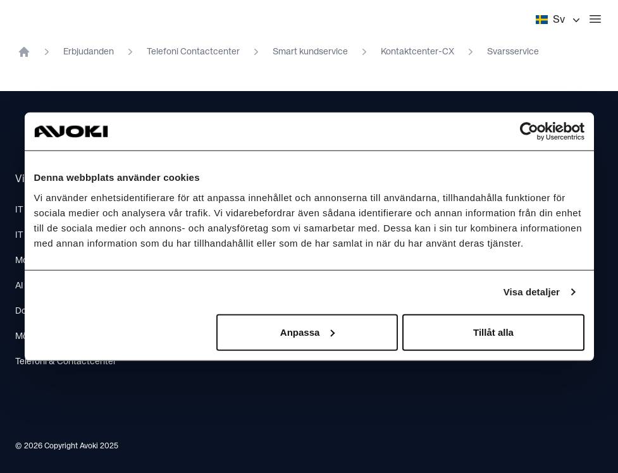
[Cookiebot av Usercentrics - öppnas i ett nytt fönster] (529, 131)
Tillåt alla (493, 331)
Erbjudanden (88, 51)
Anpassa (307, 331)
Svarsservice (513, 51)
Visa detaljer (532, 291)
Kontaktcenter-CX (417, 51)
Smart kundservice (310, 51)
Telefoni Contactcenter (193, 51)
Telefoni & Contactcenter (65, 361)
